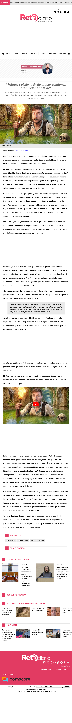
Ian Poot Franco (22, 150)
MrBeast (41, 540)
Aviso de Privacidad (45, 669)
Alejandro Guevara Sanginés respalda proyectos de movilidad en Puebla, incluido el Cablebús (30, 2)
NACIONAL (43, 53)
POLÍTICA (34, 53)
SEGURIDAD (25, 53)
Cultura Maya (23, 540)
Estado (66, 669)
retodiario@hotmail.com (34, 691)
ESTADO (8, 53)
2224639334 (43, 689)
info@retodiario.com (49, 691)
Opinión (58, 669)
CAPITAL (16, 53)
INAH (32, 540)
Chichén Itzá (11, 540)
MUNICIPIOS (53, 53)
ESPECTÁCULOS (64, 53)
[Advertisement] (36, 38)
